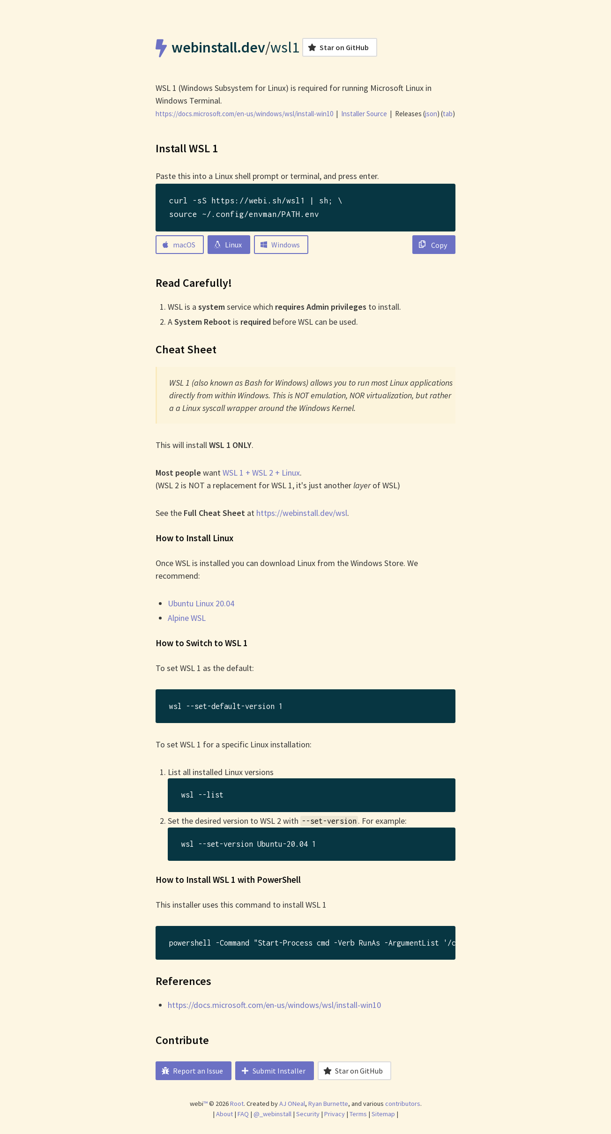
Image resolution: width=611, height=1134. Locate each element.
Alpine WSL (187, 617)
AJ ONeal (292, 1103)
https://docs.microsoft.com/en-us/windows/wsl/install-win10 (274, 1005)
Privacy (334, 1114)
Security (308, 1114)
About (224, 1114)
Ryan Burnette (328, 1103)
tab (448, 113)
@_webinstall (272, 1114)
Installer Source (364, 113)
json (431, 113)
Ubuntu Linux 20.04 (201, 603)
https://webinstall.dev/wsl (301, 512)
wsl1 (284, 47)
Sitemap (383, 1114)
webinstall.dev (218, 47)
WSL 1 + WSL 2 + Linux (261, 472)
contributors (402, 1103)
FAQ (243, 1114)
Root (237, 1103)
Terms (358, 1114)
